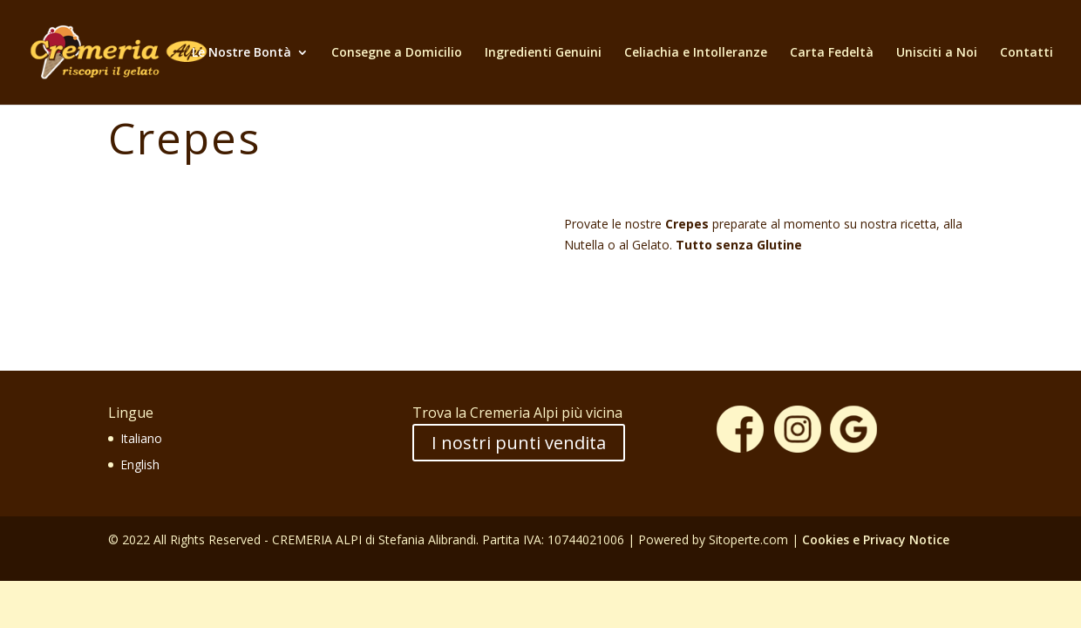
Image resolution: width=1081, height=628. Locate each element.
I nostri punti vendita (519, 442)
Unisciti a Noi (936, 53)
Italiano (141, 438)
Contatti (1026, 53)
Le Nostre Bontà (241, 53)
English (140, 464)
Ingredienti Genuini (543, 53)
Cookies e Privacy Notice (875, 539)
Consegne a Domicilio (396, 53)
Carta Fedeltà (832, 53)
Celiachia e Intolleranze (695, 53)
